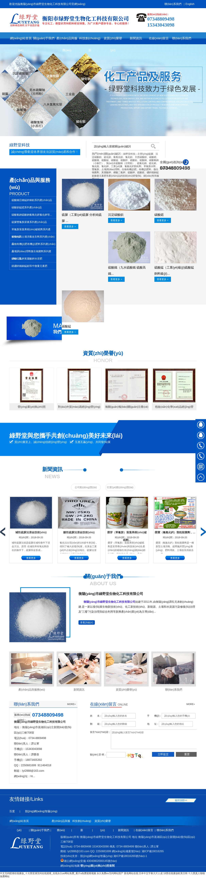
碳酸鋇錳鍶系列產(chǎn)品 (27, 207)
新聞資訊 (79, 689)
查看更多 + (70, 226)
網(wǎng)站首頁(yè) (21, 40)
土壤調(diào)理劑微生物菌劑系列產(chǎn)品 (31, 252)
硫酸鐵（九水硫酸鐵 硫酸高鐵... (127, 270)
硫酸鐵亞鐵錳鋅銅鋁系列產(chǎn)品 (32, 200)
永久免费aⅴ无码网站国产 (110, 873)
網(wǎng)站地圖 (70, 865)
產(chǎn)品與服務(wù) (31, 689)
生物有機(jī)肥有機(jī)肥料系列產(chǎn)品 (33, 245)
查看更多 (31, 558)
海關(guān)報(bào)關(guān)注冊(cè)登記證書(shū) (126, 407)
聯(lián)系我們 (172, 4)
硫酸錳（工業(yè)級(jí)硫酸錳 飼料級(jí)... (174, 270)
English (190, 4)
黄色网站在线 (131, 873)
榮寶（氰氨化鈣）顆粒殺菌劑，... (175, 532)
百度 (12, 811)
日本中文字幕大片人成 (151, 873)
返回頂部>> (181, 800)
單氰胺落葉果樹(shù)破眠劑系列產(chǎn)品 (31, 230)
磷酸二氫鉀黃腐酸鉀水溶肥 (27, 258)
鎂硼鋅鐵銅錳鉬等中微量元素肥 (29, 265)
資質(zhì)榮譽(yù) (126, 689)
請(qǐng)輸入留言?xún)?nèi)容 (156, 739)
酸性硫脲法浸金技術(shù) (78, 532)
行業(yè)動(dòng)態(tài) (120, 487)
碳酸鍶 (159, 214)
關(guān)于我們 (40, 830)
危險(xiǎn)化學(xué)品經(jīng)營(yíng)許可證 (174, 407)
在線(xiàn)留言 (144, 830)
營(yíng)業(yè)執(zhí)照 (32, 406)
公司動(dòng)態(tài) (86, 487)
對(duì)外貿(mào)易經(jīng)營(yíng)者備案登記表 (79, 407)
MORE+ (71, 704)
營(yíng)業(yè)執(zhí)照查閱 (97, 865)
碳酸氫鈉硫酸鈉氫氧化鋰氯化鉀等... (32, 214)
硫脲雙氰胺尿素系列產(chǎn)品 (29, 222)
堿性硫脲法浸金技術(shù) (30, 532)
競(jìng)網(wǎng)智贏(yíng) (41, 811)
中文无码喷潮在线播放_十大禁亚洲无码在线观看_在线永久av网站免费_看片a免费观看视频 (48, 873)
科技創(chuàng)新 (81, 823)
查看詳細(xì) (86, 622)
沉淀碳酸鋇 (115, 214)
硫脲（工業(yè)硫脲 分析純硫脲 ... (82, 218)
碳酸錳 (66, 326)
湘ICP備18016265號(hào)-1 (130, 856)
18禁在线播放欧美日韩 (175, 873)
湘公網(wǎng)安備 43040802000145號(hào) (88, 861)
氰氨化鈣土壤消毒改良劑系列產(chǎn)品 (33, 237)
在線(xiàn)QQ (200, 424)
